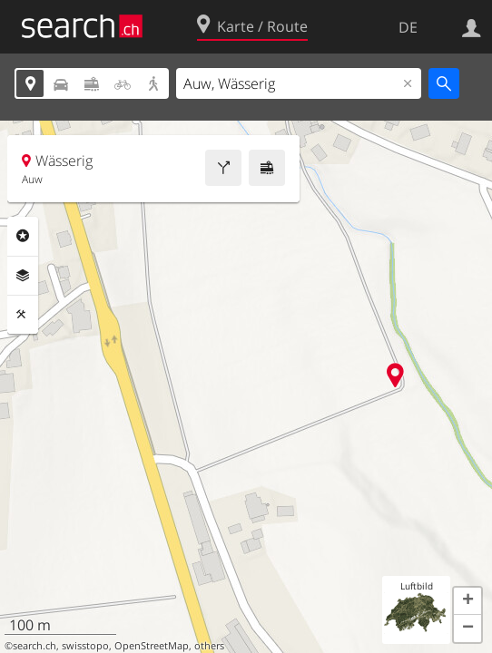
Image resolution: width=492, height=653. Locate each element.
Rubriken (22, 236)
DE (408, 27)
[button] (467, 601)
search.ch (34, 645)
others (209, 645)
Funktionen (22, 315)
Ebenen (22, 276)
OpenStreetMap (151, 645)
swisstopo (85, 645)
